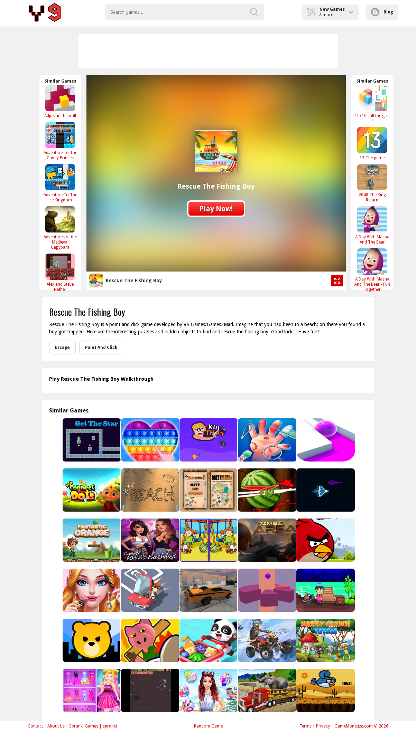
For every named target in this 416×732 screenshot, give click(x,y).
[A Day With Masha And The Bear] (372, 225)
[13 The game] (372, 143)
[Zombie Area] (266, 540)
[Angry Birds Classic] (325, 540)
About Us (56, 726)
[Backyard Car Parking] (208, 590)
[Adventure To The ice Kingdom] (60, 183)
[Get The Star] (91, 440)
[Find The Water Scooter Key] (325, 590)
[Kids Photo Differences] (208, 540)
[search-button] (254, 12)
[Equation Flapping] (325, 690)
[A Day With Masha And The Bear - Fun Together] (372, 270)
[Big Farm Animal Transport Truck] (266, 690)
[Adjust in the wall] (60, 101)
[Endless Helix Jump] (266, 590)
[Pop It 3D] (149, 440)
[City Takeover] (91, 640)
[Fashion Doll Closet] (91, 690)
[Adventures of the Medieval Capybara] (60, 228)
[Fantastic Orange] (91, 540)
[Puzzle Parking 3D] (149, 590)
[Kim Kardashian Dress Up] (149, 540)
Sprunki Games (83, 726)
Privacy (323, 726)
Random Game (208, 726)
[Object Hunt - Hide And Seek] (149, 640)
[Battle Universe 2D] (325, 490)
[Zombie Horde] (149, 690)
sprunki (110, 726)
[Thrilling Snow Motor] (266, 640)
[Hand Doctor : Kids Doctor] (266, 440)
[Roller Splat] (325, 440)
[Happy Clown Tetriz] (325, 640)
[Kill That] (208, 440)
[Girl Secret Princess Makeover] (208, 690)
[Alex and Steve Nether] (60, 272)
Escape (62, 347)
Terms (305, 726)
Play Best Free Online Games (46, 12)
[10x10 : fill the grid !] (372, 104)
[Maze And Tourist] (208, 490)
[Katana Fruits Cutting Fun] (266, 490)
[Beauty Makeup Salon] (91, 590)
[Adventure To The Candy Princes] (60, 141)
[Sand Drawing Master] (149, 490)
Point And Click (101, 347)
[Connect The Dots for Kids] (91, 490)
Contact (35, 726)
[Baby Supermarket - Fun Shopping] (208, 640)
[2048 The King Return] (372, 183)
